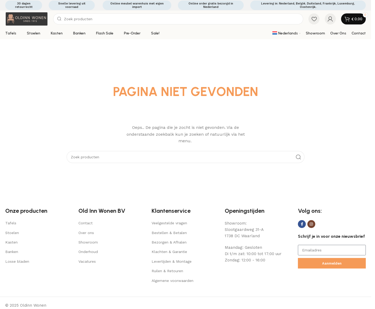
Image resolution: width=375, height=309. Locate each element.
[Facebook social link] (302, 224)
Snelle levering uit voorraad (72, 5)
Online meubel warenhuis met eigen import (137, 5)
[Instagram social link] (311, 224)
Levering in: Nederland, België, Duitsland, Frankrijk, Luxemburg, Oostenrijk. (308, 5)
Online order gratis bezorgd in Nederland (210, 5)
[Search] (178, 18)
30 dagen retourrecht (24, 5)
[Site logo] (26, 18)
